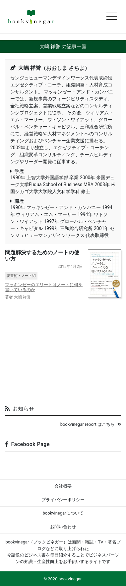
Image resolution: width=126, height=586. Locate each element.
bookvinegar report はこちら (90, 424)
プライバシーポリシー (63, 499)
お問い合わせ (63, 526)
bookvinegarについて (62, 513)
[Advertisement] (63, 350)
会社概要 (63, 486)
